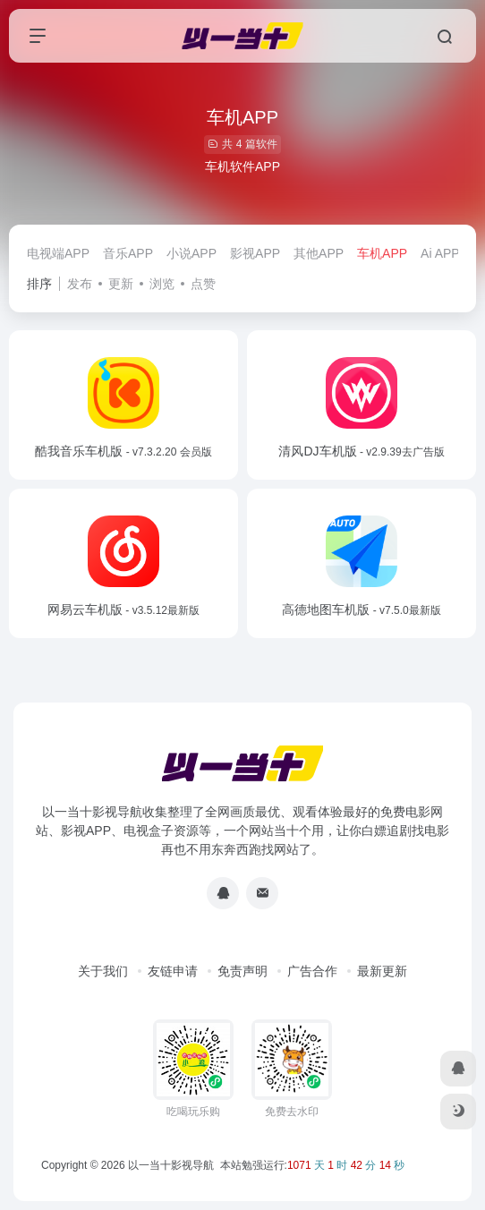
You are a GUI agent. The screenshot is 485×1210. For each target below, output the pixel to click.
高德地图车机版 (361, 609)
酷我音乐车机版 (123, 451)
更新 (120, 284)
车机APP (382, 253)
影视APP (255, 253)
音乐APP (128, 253)
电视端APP (58, 253)
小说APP (191, 253)
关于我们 (103, 971)
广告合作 (312, 971)
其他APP (319, 253)
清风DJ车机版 (361, 451)
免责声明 (242, 971)
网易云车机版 (123, 609)
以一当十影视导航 (171, 1165)
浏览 (161, 284)
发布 (79, 284)
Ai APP (440, 253)
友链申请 (173, 971)
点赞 (203, 284)
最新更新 (382, 971)
